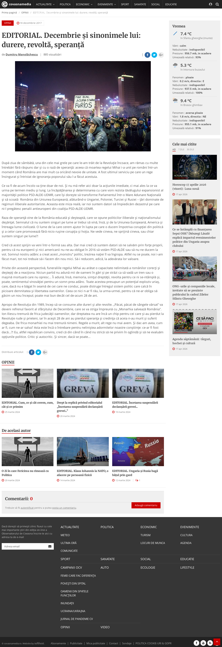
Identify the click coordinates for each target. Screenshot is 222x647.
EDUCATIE (171, 4)
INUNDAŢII (67, 602)
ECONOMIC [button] (84, 4)
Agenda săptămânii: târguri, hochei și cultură (193, 326)
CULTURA (186, 534)
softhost (38, 640)
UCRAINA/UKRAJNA (73, 609)
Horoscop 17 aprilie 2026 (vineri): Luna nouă (192, 186)
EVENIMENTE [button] (107, 4)
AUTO (104, 566)
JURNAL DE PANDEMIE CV (77, 617)
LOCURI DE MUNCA (153, 542)
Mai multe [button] (43, 21)
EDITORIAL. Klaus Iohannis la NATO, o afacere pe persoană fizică (82, 473)
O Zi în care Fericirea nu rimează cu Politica (25, 473)
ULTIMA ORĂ (69, 542)
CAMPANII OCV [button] (46, 12)
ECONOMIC (148, 527)
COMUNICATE (69, 550)
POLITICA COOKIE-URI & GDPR (149, 640)
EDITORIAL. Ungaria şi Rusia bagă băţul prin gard (135, 473)
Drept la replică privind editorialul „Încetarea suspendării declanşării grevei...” (80, 406)
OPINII (8, 362)
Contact (114, 640)
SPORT (125, 4)
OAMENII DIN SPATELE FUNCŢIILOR (74, 592)
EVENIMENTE (188, 527)
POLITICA (65, 4)
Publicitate (80, 640)
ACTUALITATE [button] (45, 4)
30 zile (190, 149)
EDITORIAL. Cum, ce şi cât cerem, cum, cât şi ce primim (27, 404)
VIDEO (105, 625)
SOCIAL (155, 4)
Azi (174, 149)
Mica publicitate (98, 640)
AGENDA (185, 542)
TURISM (145, 534)
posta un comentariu (64, 507)
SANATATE (140, 4)
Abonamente (64, 640)
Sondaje (126, 640)
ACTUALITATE (181, 175)
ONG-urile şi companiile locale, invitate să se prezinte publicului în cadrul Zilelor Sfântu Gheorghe (193, 281)
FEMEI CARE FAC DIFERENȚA (78, 574)
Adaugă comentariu (146, 501)
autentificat (27, 507)
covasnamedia (16, 4)
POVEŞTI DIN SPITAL (73, 582)
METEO (65, 534)
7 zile (181, 149)
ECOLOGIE (147, 566)
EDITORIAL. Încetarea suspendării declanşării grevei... (135, 404)
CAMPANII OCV (70, 566)
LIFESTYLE (186, 566)
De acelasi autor (16, 430)
